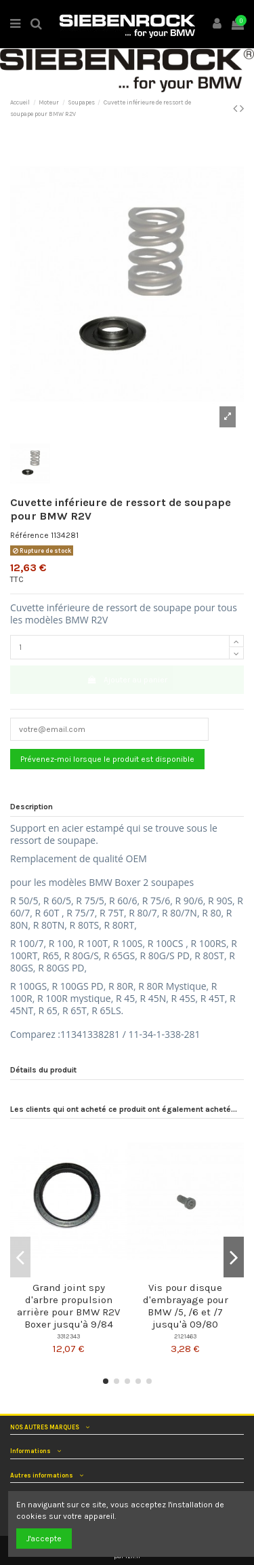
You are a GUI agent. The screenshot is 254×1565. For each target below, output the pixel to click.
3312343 (68, 1336)
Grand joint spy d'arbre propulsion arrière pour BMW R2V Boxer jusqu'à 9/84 (68, 1305)
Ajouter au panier (127, 679)
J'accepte (44, 1538)
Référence (29, 535)
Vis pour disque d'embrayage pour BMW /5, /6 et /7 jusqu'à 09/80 (185, 1305)
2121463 (185, 1336)
